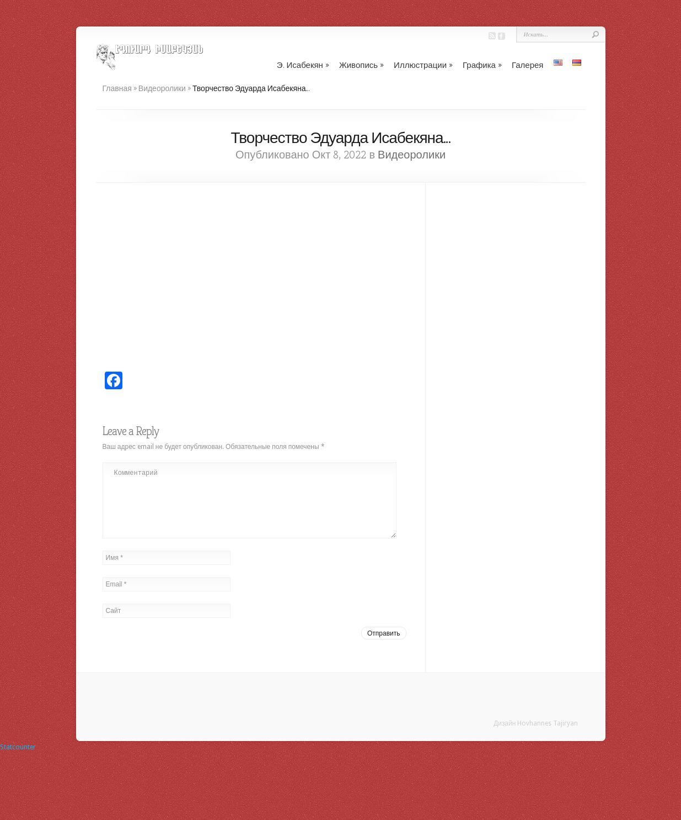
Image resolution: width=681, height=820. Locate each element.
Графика (482, 65)
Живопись (361, 65)
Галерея (528, 65)
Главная (117, 88)
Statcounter (18, 760)
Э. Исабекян (303, 65)
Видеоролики (162, 88)
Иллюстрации (423, 65)
